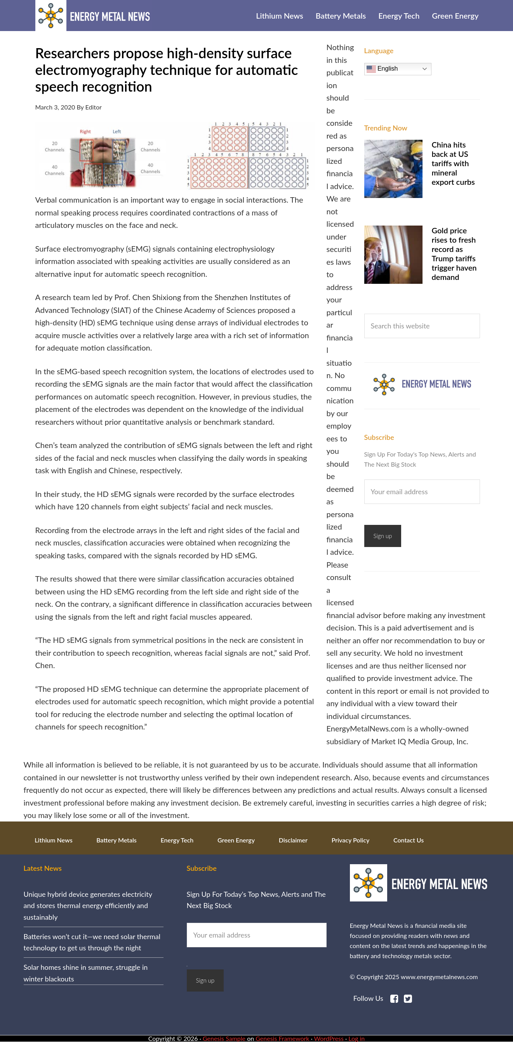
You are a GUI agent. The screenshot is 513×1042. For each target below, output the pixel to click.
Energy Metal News (93, 15)
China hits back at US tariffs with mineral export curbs (453, 163)
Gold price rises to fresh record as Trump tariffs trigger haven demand (454, 253)
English (382, 69)
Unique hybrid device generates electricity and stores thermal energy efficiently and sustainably (88, 905)
